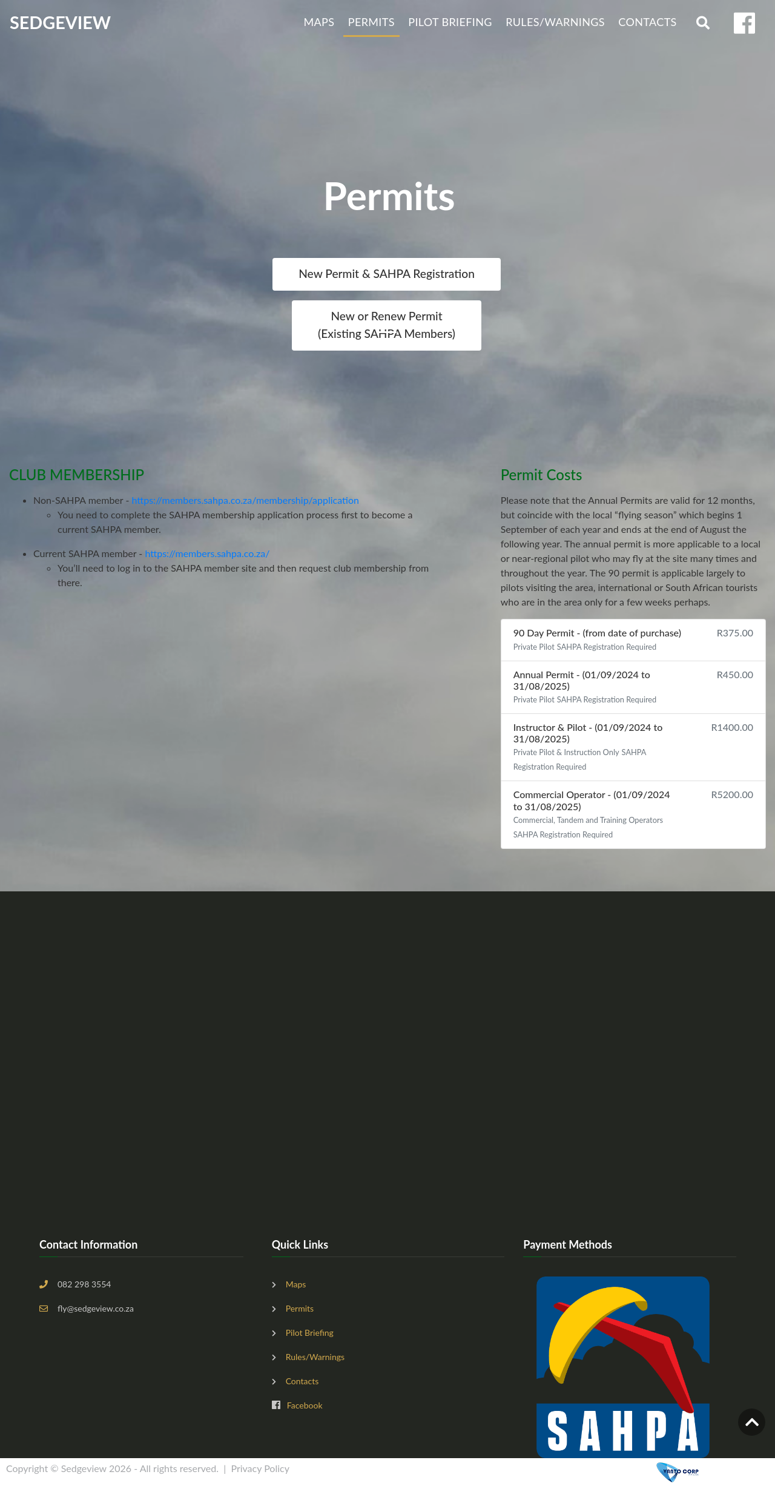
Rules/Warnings (555, 21)
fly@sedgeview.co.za (96, 1308)
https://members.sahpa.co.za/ (207, 553)
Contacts (647, 21)
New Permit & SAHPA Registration (386, 273)
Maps (318, 21)
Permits (371, 21)
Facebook (305, 1405)
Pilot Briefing (450, 21)
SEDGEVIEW (60, 22)
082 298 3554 (84, 1284)
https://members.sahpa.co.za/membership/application (244, 500)
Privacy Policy (260, 1468)
